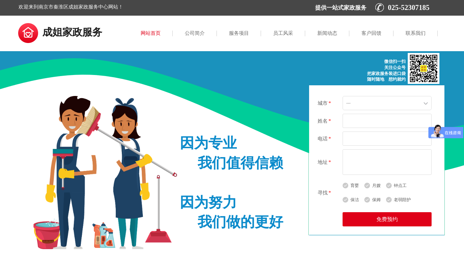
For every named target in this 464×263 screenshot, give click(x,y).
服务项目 (239, 33)
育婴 (354, 185)
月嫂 (376, 185)
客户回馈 (371, 33)
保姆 (376, 199)
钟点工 (400, 185)
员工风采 (283, 33)
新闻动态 (327, 33)
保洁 (354, 199)
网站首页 (151, 33)
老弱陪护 (402, 199)
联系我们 (416, 33)
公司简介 (195, 33)
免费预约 (387, 219)
